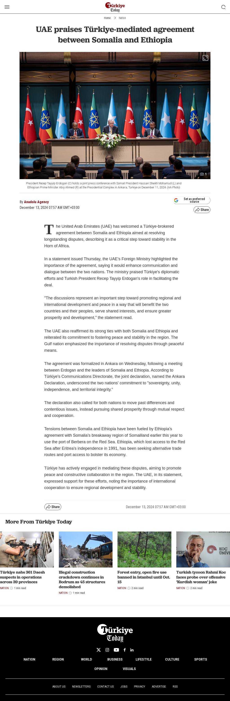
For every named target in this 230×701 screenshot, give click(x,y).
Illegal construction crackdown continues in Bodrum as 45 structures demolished (82, 579)
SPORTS (200, 659)
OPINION (100, 669)
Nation (122, 18)
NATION (29, 659)
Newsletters (81, 686)
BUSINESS (115, 659)
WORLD (86, 659)
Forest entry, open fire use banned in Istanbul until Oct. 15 (143, 577)
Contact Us (105, 686)
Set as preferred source (189, 200)
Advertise (159, 686)
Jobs (123, 686)
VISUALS (129, 669)
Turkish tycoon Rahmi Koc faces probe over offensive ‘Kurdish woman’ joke (201, 577)
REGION (58, 659)
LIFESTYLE (144, 659)
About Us (58, 686)
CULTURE (172, 659)
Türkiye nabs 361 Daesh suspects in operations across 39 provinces (22, 577)
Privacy (139, 686)
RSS (175, 686)
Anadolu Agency (36, 202)
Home (107, 18)
